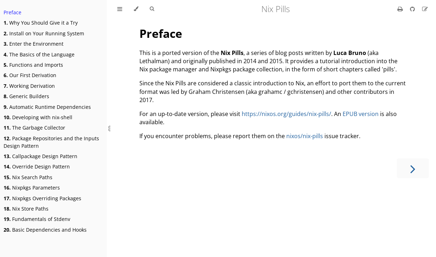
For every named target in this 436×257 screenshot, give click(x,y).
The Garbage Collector (34, 127)
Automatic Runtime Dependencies (47, 107)
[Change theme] (136, 9)
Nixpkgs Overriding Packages (42, 198)
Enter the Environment (33, 43)
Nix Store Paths (26, 208)
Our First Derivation (30, 75)
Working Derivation (29, 85)
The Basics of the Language (39, 54)
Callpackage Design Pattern (40, 156)
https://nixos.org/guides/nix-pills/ (286, 114)
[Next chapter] (413, 168)
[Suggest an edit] (425, 9)
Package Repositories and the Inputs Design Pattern (51, 142)
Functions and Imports (33, 64)
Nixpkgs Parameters (32, 187)
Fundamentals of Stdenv (37, 219)
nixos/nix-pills (304, 136)
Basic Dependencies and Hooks (45, 229)
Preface (12, 12)
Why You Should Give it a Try (41, 22)
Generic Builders (26, 96)
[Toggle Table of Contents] (120, 9)
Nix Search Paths (28, 177)
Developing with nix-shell (38, 117)
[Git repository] (413, 9)
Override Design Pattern (37, 166)
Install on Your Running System (44, 33)
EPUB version (361, 114)
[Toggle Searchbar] (152, 9)
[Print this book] (401, 9)
